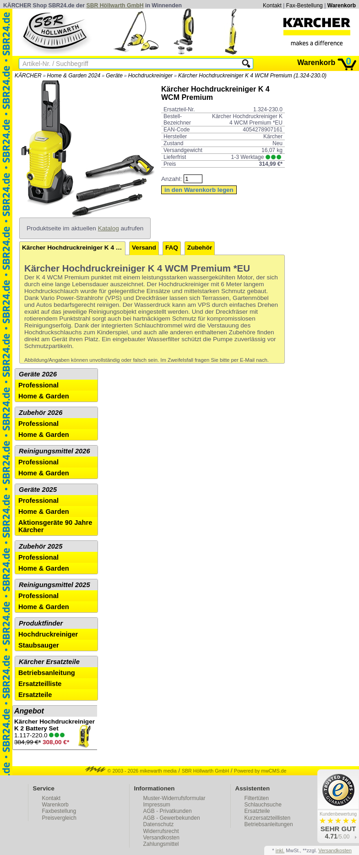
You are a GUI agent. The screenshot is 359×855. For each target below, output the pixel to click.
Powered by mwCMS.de (260, 770)
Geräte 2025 (38, 489)
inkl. (280, 850)
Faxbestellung (59, 811)
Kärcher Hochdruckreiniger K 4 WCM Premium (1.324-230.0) (252, 75)
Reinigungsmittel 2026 (54, 451)
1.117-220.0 (55, 733)
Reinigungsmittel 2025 (54, 584)
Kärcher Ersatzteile (49, 661)
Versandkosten (161, 837)
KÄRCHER (28, 75)
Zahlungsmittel (161, 844)
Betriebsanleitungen (269, 824)
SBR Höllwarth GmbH (115, 5)
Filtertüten (257, 798)
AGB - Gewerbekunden (171, 818)
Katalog (108, 228)
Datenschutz (158, 824)
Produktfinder (41, 623)
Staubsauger (38, 645)
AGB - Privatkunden (167, 811)
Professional (38, 385)
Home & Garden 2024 (74, 75)
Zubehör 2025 (40, 546)
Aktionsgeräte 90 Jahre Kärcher (55, 526)
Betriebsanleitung (46, 672)
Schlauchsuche (263, 804)
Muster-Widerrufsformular (174, 798)
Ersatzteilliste (40, 683)
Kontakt (272, 5)
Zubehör (199, 247)
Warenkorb (341, 5)
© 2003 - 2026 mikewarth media (131, 770)
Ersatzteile (35, 694)
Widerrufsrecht (161, 831)
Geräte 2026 (38, 374)
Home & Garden (43, 396)
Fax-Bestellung (304, 5)
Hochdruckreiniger (150, 75)
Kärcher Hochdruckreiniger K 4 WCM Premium (73, 247)
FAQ (171, 247)
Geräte (114, 75)
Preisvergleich (59, 818)
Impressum (156, 804)
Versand (144, 247)
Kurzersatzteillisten (268, 818)
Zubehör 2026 (40, 412)
